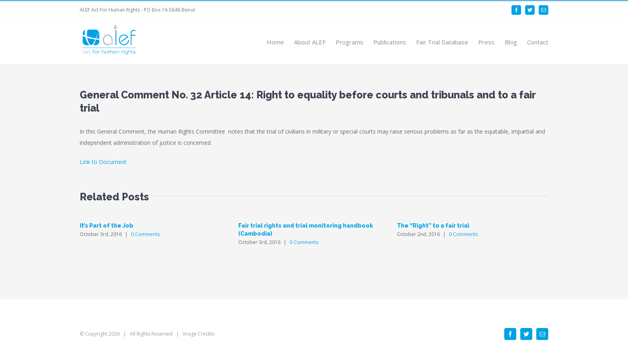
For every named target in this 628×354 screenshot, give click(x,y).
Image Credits (198, 333)
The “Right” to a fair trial (433, 225)
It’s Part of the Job (106, 225)
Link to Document (103, 162)
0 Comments (145, 234)
